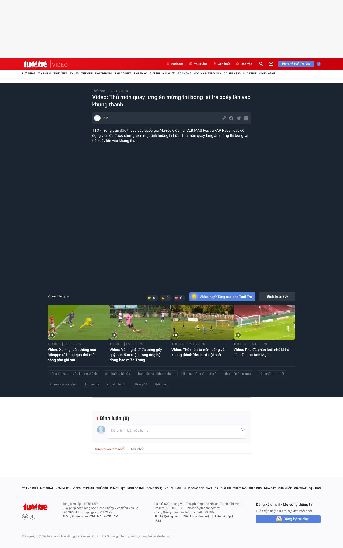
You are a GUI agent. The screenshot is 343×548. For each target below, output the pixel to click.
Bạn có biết (123, 73)
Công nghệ (267, 73)
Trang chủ (30, 488)
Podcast (174, 64)
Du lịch (176, 488)
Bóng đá (141, 384)
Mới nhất (28, 73)
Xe (166, 488)
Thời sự (88, 488)
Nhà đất (270, 488)
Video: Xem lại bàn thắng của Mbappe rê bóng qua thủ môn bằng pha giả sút (72, 354)
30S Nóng (184, 73)
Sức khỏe (250, 73)
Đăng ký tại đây (296, 519)
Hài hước (168, 73)
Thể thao (140, 73)
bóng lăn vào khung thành (156, 374)
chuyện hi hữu (117, 384)
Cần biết (221, 64)
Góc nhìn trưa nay (207, 73)
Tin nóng (44, 73)
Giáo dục (255, 488)
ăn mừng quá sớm (63, 384)
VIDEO (60, 65)
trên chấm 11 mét (271, 374)
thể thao (161, 384)
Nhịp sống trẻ (193, 488)
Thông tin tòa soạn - (76, 516)
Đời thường (103, 73)
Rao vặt (244, 64)
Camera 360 (232, 73)
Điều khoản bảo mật (196, 516)
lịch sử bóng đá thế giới (200, 374)
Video (77, 488)
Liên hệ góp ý (224, 516)
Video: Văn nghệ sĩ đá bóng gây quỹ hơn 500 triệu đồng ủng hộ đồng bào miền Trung (136, 354)
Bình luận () (277, 296)
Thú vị (74, 73)
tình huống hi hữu (117, 374)
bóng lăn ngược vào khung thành (73, 374)
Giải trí (155, 73)
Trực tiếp (60, 73)
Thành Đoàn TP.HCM (104, 516)
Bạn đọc (315, 488)
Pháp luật (117, 488)
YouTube (198, 64)
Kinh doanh (135, 488)
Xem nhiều (63, 488)
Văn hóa (212, 488)
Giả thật (300, 488)
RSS (158, 521)
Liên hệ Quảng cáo (166, 516)
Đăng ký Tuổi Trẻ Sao (296, 64)
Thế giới (87, 73)
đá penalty (91, 384)
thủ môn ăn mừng (238, 374)
